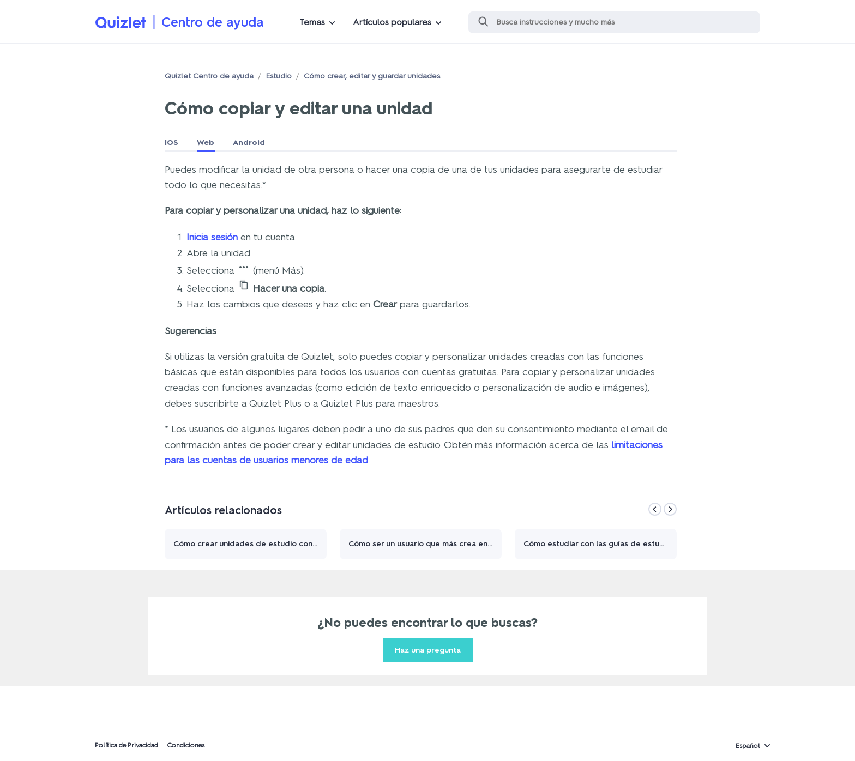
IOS (171, 142)
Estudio (279, 76)
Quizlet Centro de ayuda (209, 76)
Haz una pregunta (428, 650)
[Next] (670, 509)
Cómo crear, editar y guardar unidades (372, 76)
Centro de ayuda (212, 22)
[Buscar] (614, 22)
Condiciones (185, 745)
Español (748, 746)
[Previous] (654, 509)
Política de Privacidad (126, 745)
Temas (312, 22)
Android (249, 142)
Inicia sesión (212, 237)
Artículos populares (392, 22)
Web (205, 142)
